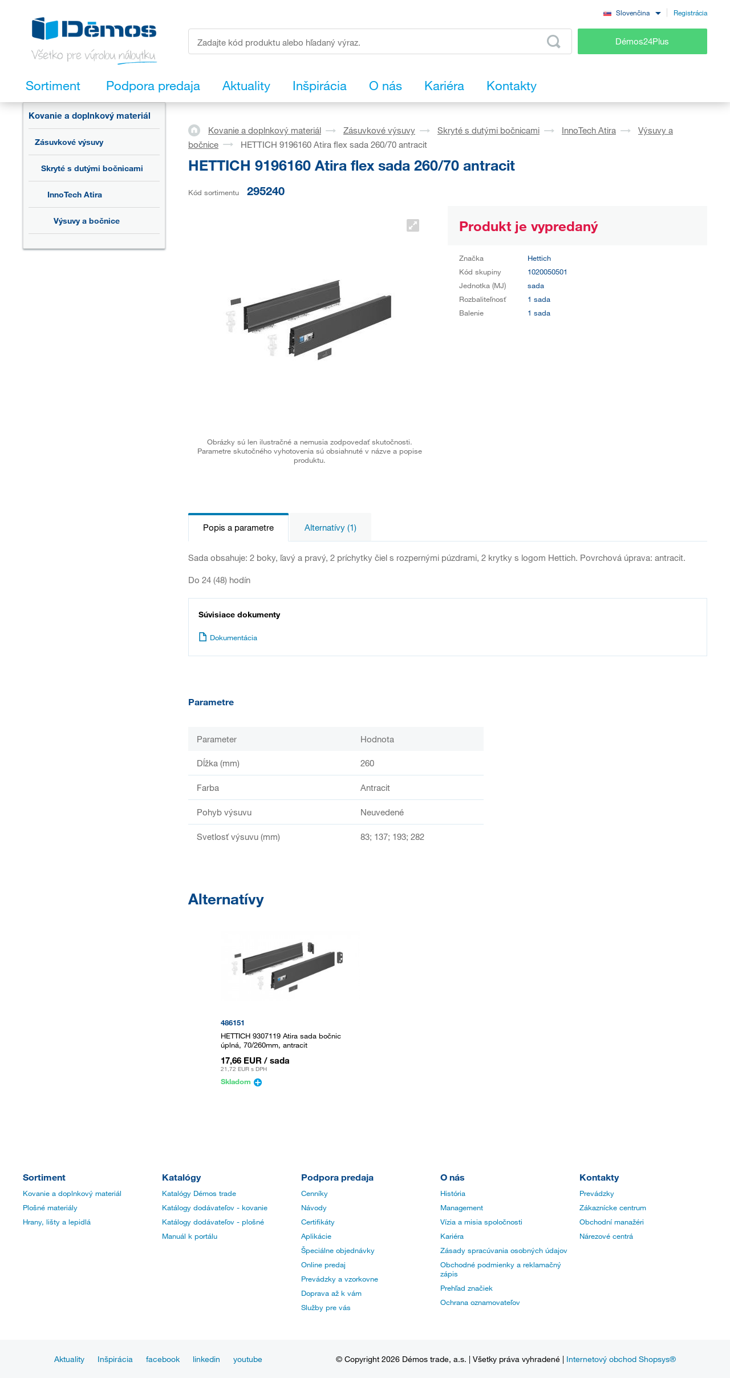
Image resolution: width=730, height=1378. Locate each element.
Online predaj (323, 1264)
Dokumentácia (227, 637)
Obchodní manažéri (611, 1221)
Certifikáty (318, 1221)
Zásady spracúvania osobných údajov (503, 1250)
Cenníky (314, 1193)
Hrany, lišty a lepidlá (57, 1221)
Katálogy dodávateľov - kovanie (214, 1207)
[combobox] (632, 12)
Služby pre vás (326, 1307)
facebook (163, 1359)
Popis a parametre (238, 527)
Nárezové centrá (606, 1235)
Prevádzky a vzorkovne (339, 1278)
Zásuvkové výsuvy (69, 142)
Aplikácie (316, 1235)
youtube (247, 1359)
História (452, 1193)
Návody (314, 1207)
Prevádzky (596, 1193)
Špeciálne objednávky (338, 1250)
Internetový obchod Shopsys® (621, 1359)
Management (461, 1207)
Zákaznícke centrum (612, 1207)
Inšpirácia (115, 1359)
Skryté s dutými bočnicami (92, 168)
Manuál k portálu (189, 1235)
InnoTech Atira (74, 194)
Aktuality (69, 1359)
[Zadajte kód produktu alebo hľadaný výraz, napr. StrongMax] (380, 41)
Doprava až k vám (331, 1293)
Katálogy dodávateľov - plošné (213, 1221)
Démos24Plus (642, 41)
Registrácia (690, 12)
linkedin (206, 1359)
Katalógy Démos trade (199, 1193)
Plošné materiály (50, 1207)
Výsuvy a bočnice (87, 220)
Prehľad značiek (466, 1287)
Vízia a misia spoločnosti (481, 1221)
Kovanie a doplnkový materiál (90, 115)
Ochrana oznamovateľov (480, 1302)
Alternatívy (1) (330, 527)
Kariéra (452, 1235)
